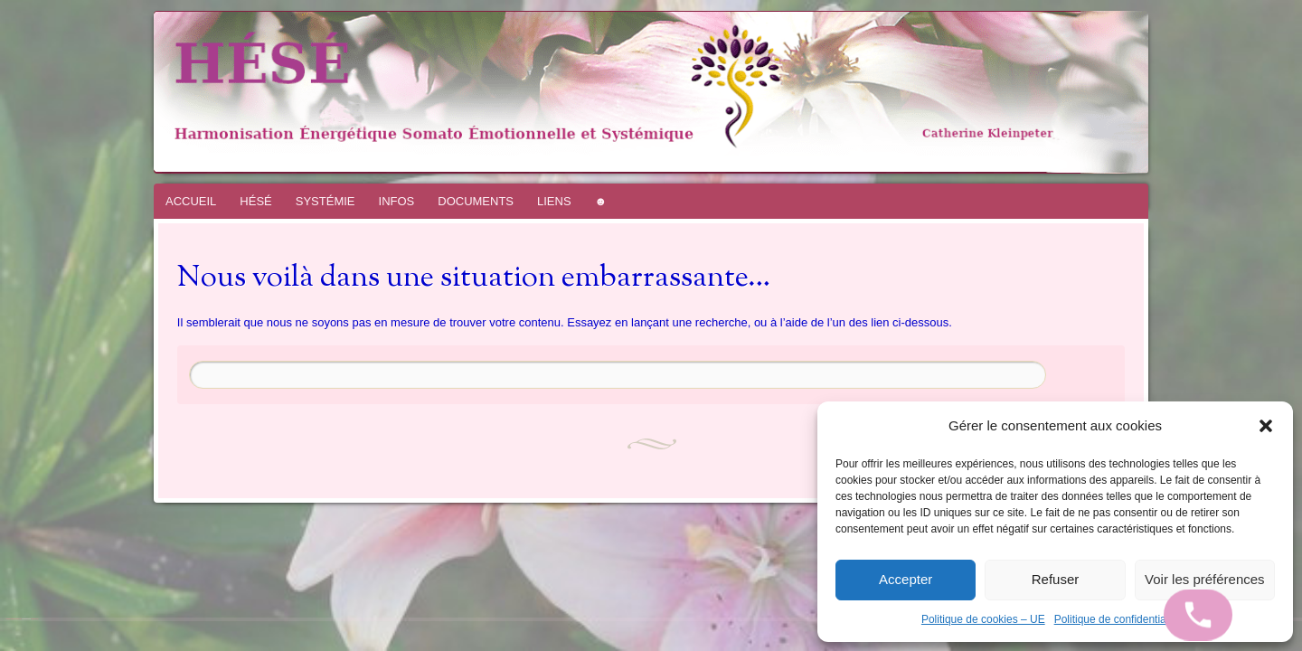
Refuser (1056, 579)
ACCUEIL (190, 201)
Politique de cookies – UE (983, 619)
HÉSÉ (255, 201)
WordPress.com (34, 618)
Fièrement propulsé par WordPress (14, 618)
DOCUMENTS (476, 201)
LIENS (554, 201)
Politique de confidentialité (1117, 619)
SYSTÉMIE (325, 201)
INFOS (397, 201)
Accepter (905, 579)
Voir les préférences (1205, 579)
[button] (1266, 426)
